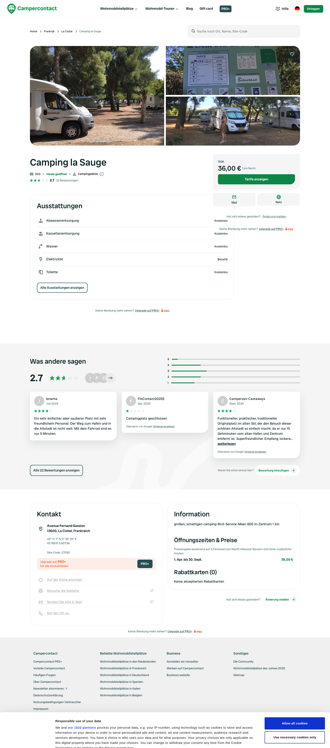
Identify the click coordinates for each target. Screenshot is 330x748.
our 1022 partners (82, 693)
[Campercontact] (32, 8)
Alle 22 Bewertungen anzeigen (56, 470)
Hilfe (282, 9)
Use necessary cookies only (294, 703)
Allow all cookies (295, 689)
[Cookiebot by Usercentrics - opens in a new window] (27, 740)
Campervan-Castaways (247, 399)
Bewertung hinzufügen (277, 470)
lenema (51, 399)
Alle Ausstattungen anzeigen (62, 287)
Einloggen (313, 9)
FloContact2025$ (151, 399)
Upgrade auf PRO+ (147, 310)
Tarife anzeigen (256, 179)
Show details (65, 739)
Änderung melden (274, 216)
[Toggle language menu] (297, 9)
